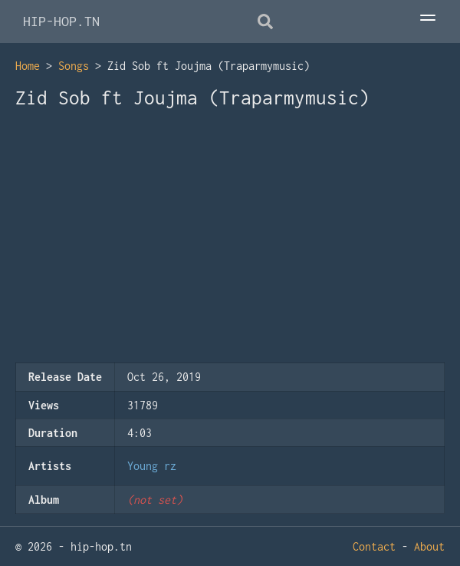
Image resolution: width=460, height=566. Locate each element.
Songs (73, 65)
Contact (374, 546)
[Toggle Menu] (428, 19)
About (429, 546)
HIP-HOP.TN (61, 21)
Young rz (151, 465)
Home (27, 65)
